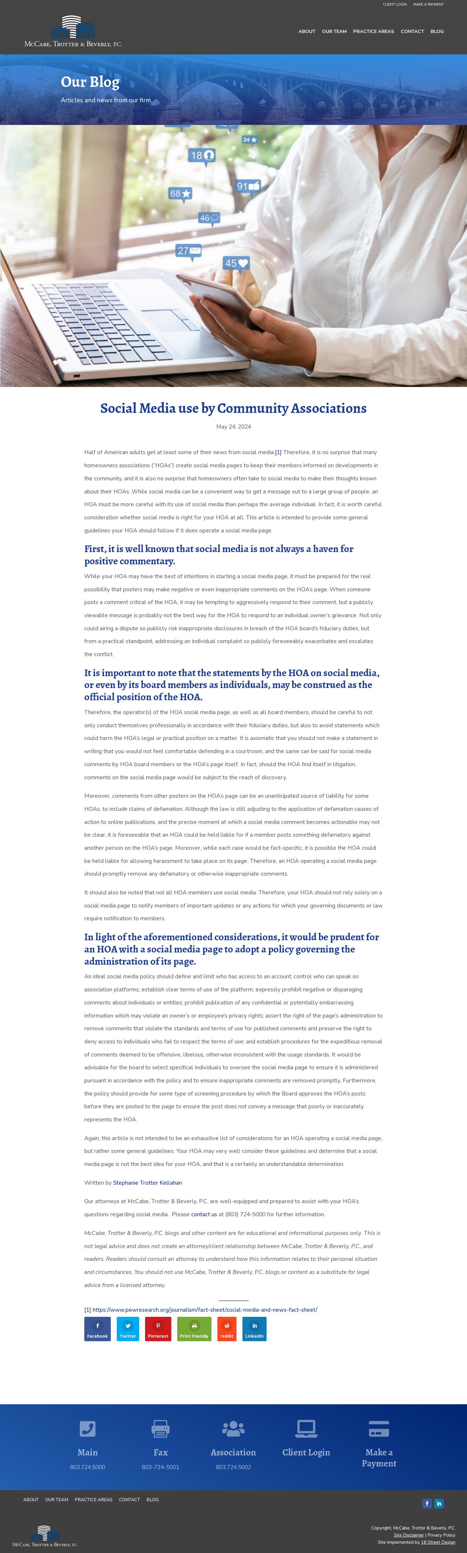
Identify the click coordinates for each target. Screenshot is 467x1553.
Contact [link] (412, 31)
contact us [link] (204, 1214)
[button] (427, 1503)
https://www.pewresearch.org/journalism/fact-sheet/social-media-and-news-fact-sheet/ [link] (205, 1310)
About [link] (306, 31)
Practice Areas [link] (373, 31)
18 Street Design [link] (438, 1542)
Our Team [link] (334, 31)
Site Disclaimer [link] (409, 1535)
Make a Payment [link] (428, 4)
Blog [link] (437, 31)
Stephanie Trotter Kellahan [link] (147, 1183)
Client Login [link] (395, 4)
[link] (73, 31)
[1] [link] (278, 452)
